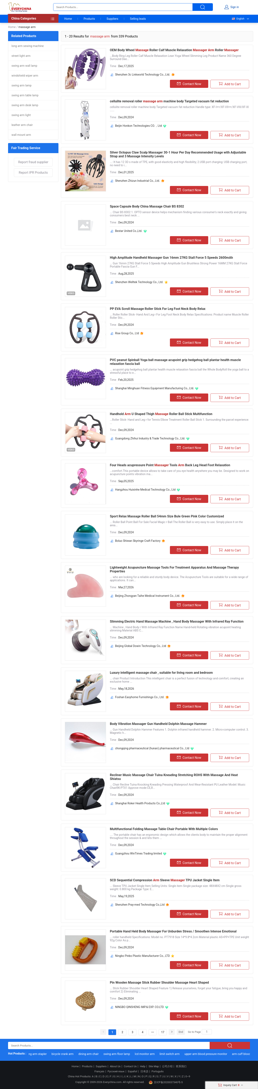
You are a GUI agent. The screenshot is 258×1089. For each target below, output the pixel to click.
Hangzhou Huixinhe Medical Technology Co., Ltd (145, 489)
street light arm (20, 55)
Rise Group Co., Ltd (127, 333)
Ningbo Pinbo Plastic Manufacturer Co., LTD (142, 955)
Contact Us (130, 1066)
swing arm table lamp (24, 95)
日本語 (144, 1071)
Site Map (154, 1066)
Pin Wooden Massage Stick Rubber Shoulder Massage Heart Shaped (159, 982)
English (237, 18)
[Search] (207, 1031)
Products (89, 18)
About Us (115, 1066)
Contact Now (189, 84)
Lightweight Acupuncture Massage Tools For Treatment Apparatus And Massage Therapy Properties (174, 569)
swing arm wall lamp (24, 65)
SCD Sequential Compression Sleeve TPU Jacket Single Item (165, 880)
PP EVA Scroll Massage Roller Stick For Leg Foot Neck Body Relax (157, 309)
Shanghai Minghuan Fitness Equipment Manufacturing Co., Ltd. (154, 388)
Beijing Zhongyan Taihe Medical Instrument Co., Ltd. (147, 595)
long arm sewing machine (27, 46)
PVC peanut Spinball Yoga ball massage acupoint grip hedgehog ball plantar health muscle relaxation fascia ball (175, 362)
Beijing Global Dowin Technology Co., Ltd (140, 646)
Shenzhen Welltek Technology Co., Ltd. (139, 282)
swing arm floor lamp (120, 1054)
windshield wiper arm (24, 75)
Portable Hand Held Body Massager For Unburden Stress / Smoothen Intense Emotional (173, 931)
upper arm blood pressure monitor (208, 1054)
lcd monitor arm (148, 1054)
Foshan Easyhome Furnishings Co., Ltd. (139, 697)
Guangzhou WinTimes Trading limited (138, 853)
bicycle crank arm (66, 1054)
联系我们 (181, 1066)
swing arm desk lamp (24, 105)
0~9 (187, 1076)
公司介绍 (167, 1066)
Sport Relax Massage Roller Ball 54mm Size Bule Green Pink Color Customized (167, 516)
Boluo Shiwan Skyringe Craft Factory (137, 540)
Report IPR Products (33, 172)
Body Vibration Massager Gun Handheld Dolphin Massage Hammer (158, 724)
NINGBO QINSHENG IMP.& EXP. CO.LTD (139, 1007)
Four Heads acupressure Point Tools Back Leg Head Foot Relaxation (170, 465)
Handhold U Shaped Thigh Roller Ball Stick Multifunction (161, 414)
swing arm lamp (21, 85)
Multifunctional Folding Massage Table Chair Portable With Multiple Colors (164, 829)
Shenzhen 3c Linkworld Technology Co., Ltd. (142, 74)
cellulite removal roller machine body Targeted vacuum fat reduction (169, 101)
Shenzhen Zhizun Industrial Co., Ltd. (137, 180)
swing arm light (21, 115)
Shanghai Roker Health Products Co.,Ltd (140, 803)
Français (99, 1071)
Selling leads (138, 18)
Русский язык (116, 1071)
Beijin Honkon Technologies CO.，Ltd (138, 125)
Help (142, 1066)
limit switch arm (173, 1054)
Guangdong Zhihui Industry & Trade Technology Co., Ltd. (150, 438)
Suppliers (112, 18)
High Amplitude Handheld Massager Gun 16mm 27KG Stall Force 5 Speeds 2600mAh (171, 258)
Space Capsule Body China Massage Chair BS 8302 (147, 206)
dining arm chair (91, 1054)
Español (132, 1071)
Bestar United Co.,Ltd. (128, 231)
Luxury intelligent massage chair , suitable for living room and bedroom (161, 673)
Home (68, 18)
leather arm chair (22, 125)
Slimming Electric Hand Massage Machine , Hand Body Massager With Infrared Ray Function (176, 621)
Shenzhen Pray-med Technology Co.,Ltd (139, 904)
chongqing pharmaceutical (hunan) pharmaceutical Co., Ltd (152, 748)
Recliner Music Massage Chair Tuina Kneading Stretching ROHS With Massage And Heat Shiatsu (174, 777)
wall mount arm (21, 134)
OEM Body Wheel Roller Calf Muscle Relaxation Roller (174, 50)
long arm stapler (39, 1054)
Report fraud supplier (33, 162)
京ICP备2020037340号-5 (166, 1082)
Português (158, 1071)
